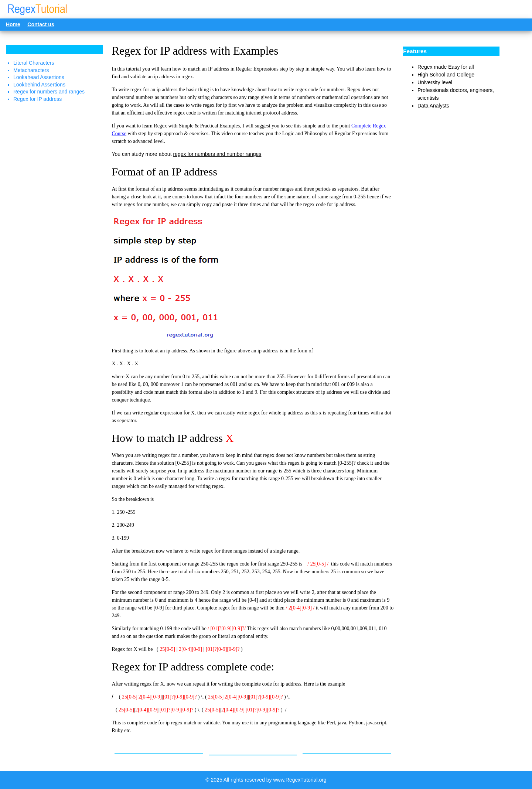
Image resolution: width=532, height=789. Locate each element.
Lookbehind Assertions (39, 85)
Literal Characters (33, 63)
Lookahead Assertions (38, 77)
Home (13, 24)
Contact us (40, 24)
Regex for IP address (37, 99)
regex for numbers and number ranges (217, 154)
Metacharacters (31, 70)
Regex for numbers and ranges (49, 92)
